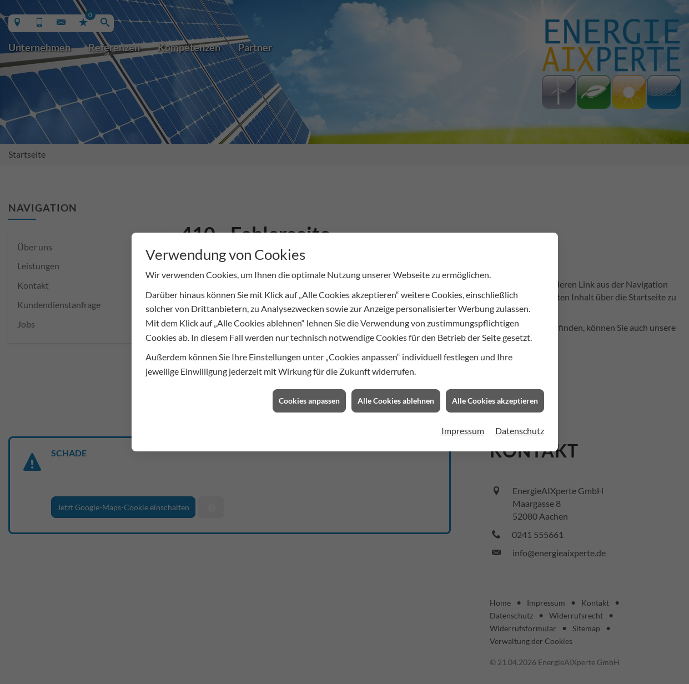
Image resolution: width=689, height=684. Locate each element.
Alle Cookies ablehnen (396, 397)
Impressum (462, 426)
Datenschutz (519, 426)
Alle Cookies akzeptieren (495, 397)
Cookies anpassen (309, 397)
